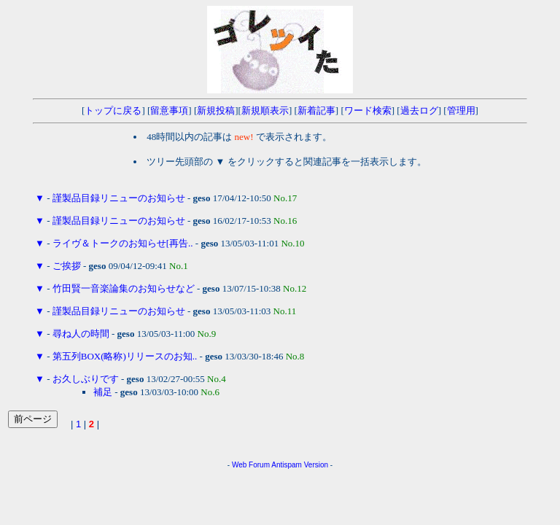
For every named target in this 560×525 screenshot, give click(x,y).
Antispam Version (299, 465)
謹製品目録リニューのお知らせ (118, 197)
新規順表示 (265, 110)
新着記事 (316, 110)
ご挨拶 (66, 265)
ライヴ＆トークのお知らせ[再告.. (122, 243)
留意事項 (169, 110)
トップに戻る (113, 110)
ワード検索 (368, 110)
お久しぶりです (85, 378)
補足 (102, 391)
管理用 (461, 110)
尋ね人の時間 (80, 333)
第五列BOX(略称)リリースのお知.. (125, 356)
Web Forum (251, 465)
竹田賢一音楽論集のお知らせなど (123, 288)
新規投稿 (216, 110)
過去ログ (419, 110)
